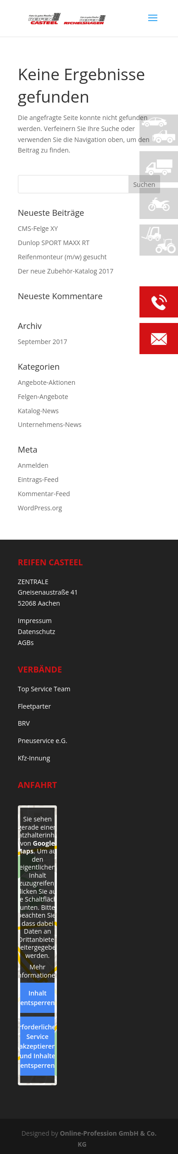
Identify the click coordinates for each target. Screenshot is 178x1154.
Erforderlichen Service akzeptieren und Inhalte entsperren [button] (37, 1046)
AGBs (26, 642)
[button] (16, 1137)
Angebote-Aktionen (46, 382)
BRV (24, 723)
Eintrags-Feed (38, 479)
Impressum (35, 620)
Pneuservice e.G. (42, 740)
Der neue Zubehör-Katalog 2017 (66, 271)
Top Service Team (44, 688)
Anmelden (33, 465)
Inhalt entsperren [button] (37, 998)
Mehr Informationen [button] (37, 971)
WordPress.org (40, 507)
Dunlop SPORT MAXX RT (53, 242)
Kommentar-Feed (44, 493)
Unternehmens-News (50, 424)
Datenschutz (36, 631)
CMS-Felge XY (38, 228)
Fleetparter (34, 706)
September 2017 (42, 341)
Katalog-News (38, 410)
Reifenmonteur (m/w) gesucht (62, 256)
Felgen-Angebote (43, 396)
